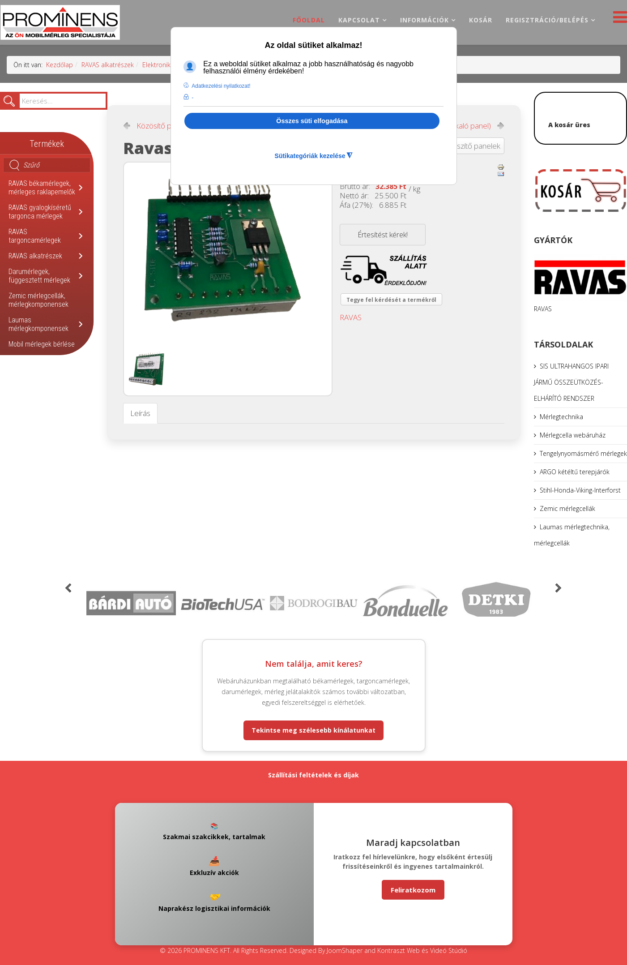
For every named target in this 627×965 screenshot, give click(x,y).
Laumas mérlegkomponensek (38, 324)
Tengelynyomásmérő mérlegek (583, 453)
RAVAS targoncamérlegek (35, 235)
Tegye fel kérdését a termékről (391, 300)
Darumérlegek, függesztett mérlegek (39, 275)
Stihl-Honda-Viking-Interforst (580, 490)
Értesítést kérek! (383, 235)
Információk (424, 20)
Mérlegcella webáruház (573, 435)
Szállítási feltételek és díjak (313, 775)
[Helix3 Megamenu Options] (618, 19)
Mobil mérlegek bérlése (42, 344)
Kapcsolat (359, 20)
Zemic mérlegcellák (567, 508)
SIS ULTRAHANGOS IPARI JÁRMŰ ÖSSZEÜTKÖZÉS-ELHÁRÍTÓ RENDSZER (571, 382)
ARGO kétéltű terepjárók (575, 471)
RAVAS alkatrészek (107, 64)
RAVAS (351, 317)
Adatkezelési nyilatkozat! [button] (221, 86)
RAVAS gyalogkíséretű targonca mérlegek (40, 211)
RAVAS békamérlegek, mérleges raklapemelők (42, 187)
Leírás (140, 413)
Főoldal (309, 20)
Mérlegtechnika (561, 416)
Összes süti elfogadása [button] (311, 120)
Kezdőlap (59, 64)
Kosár (480, 20)
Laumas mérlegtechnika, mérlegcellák (572, 535)
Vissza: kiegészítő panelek (458, 146)
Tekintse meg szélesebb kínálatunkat (313, 730)
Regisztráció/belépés (547, 20)
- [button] (192, 97)
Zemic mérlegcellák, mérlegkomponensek (38, 300)
